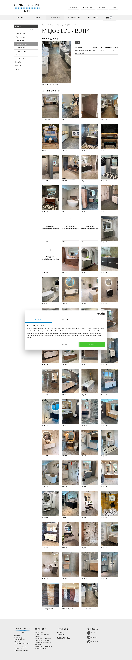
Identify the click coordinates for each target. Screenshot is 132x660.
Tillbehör (38, 644)
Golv (77, 42)
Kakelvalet (38, 18)
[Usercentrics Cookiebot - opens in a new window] (97, 313)
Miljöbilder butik (21, 44)
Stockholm (18, 65)
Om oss (114, 8)
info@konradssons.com (21, 643)
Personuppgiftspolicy (20, 647)
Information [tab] (66, 320)
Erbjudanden (20, 40)
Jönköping (18, 62)
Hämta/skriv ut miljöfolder (51, 84)
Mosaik (37, 636)
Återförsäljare (74, 18)
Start (43, 25)
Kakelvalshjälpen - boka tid (25, 30)
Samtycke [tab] (38, 320)
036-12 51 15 (18, 641)
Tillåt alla (92, 345)
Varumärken (20, 37)
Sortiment (22, 18)
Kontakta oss (20, 33)
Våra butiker (55, 18)
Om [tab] (93, 320)
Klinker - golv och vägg (42, 634)
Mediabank (73, 8)
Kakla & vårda (93, 18)
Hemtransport (21, 51)
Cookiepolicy (18, 649)
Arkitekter (102, 8)
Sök (109, 17)
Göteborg (18, 26)
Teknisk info (20, 55)
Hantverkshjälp (21, 48)
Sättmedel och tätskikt (42, 640)
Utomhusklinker (21, 58)
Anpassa (66, 345)
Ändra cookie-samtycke (21, 650)
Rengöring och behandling (43, 646)
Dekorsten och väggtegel (43, 638)
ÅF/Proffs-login (88, 8)
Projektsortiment (40, 648)
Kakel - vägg (39, 632)
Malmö (17, 69)
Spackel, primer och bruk (43, 642)
